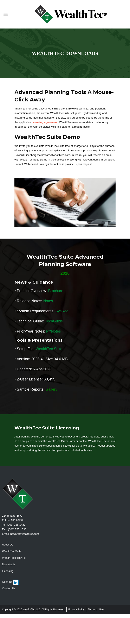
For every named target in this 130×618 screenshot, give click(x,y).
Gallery (51, 389)
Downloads (8, 564)
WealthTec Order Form (61, 441)
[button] (5, 14)
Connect (7, 581)
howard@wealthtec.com (24, 533)
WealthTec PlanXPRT (15, 557)
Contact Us (8, 588)
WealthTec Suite (48, 349)
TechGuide (54, 321)
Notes (48, 301)
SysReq (61, 311)
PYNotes (53, 331)
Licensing (7, 571)
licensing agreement (45, 122)
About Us (7, 544)
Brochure (55, 291)
